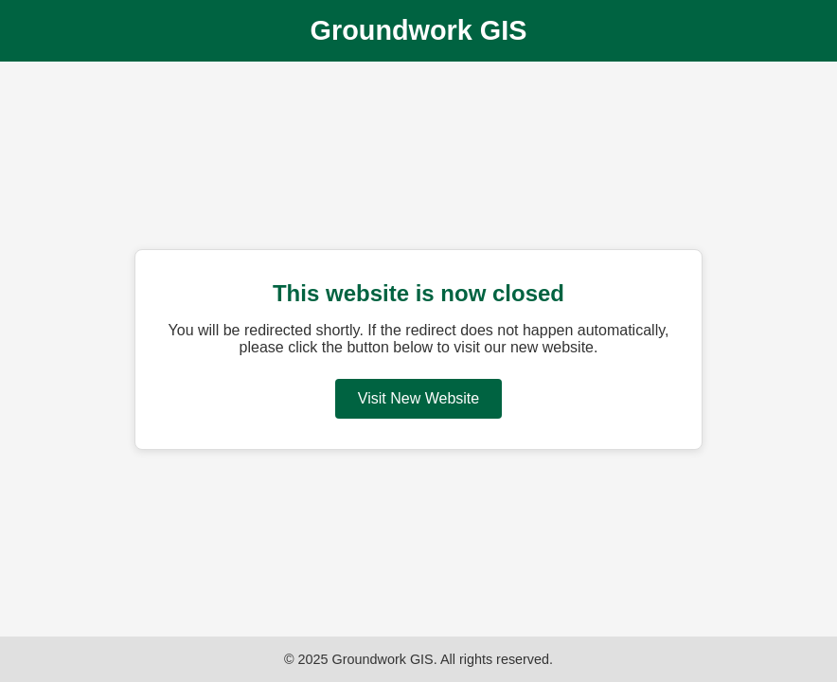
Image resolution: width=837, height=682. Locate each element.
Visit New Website (418, 398)
